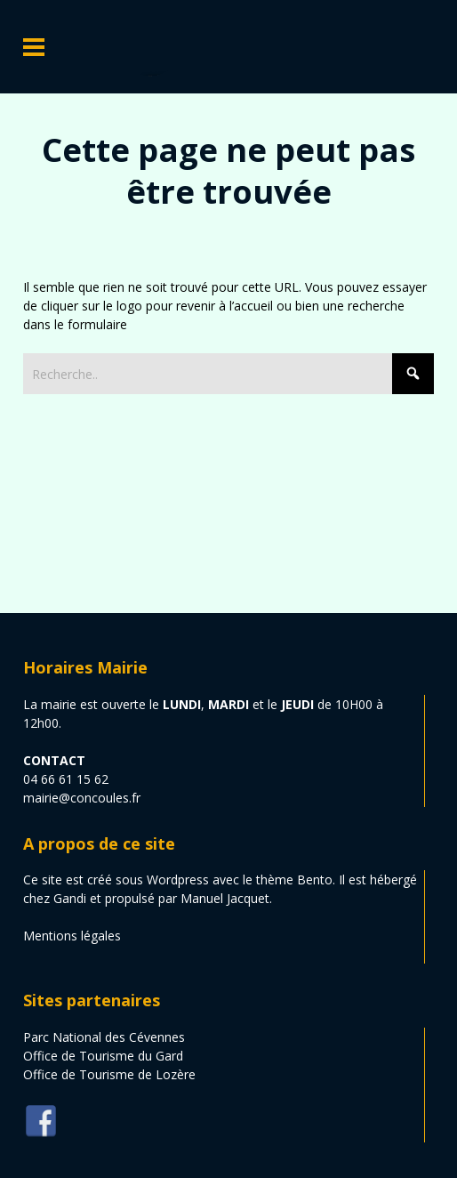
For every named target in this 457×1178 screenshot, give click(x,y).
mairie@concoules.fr (81, 797)
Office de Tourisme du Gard (103, 1055)
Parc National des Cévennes (104, 1037)
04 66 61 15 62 (65, 779)
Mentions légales (72, 935)
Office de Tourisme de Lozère (109, 1074)
